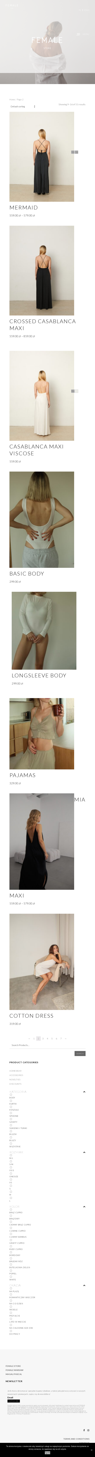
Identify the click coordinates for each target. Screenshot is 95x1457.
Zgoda (47, 1453)
